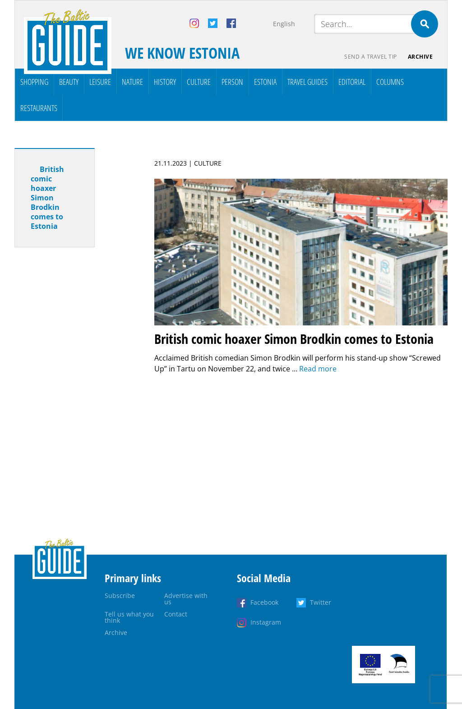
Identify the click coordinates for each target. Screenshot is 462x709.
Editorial (351, 81)
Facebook (264, 602)
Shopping (34, 81)
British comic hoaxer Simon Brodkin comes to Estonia (47, 197)
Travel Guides (307, 81)
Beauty (69, 81)
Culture (199, 81)
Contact (175, 614)
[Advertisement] (70, 396)
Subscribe (120, 595)
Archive (420, 56)
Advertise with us (186, 598)
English (284, 23)
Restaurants (38, 107)
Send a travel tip (370, 56)
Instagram (265, 622)
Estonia (265, 81)
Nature (132, 81)
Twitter (320, 602)
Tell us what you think (129, 617)
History (165, 81)
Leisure (100, 81)
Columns (390, 81)
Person (232, 81)
